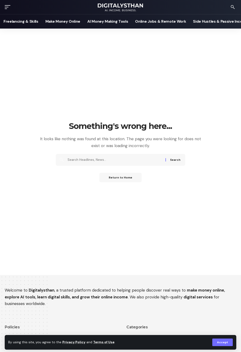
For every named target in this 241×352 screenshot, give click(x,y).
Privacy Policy (73, 342)
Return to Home (120, 177)
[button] (222, 342)
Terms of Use (103, 342)
